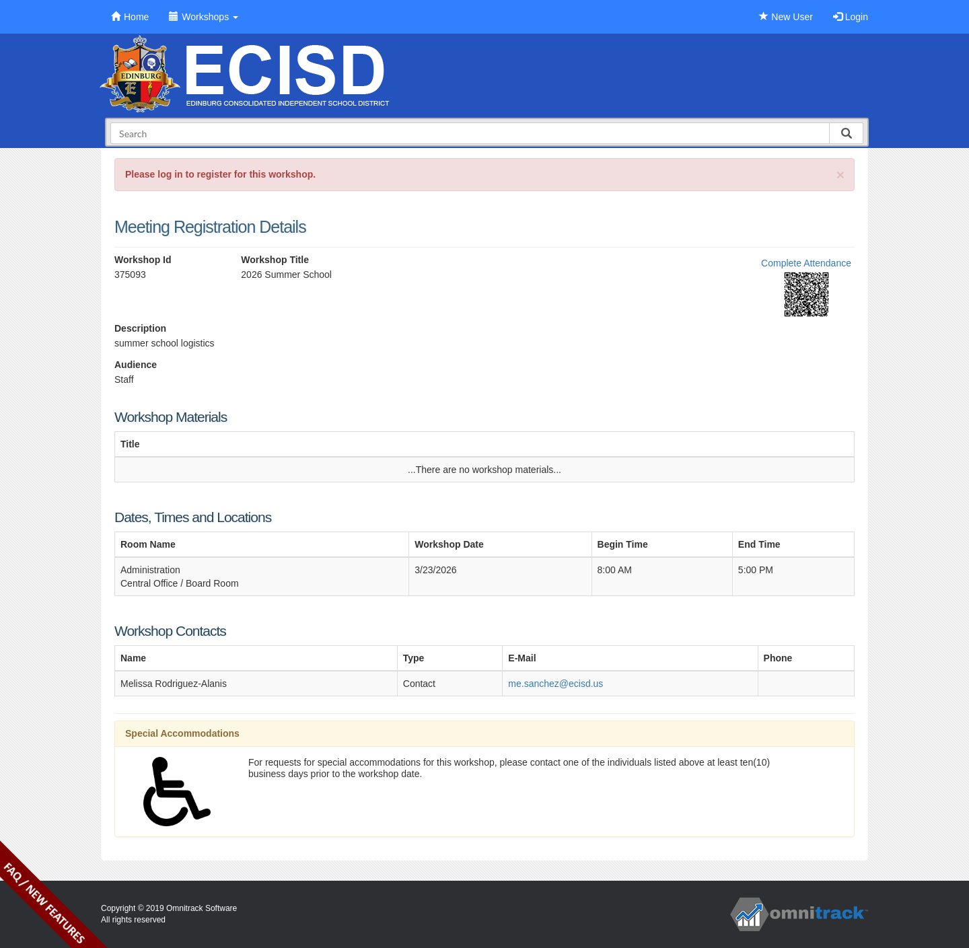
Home (130, 16)
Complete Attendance (806, 263)
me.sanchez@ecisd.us (555, 683)
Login (850, 16)
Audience (135, 364)
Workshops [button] (203, 16)
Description (140, 328)
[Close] (840, 175)
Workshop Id (143, 259)
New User (785, 16)
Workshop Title (275, 259)
